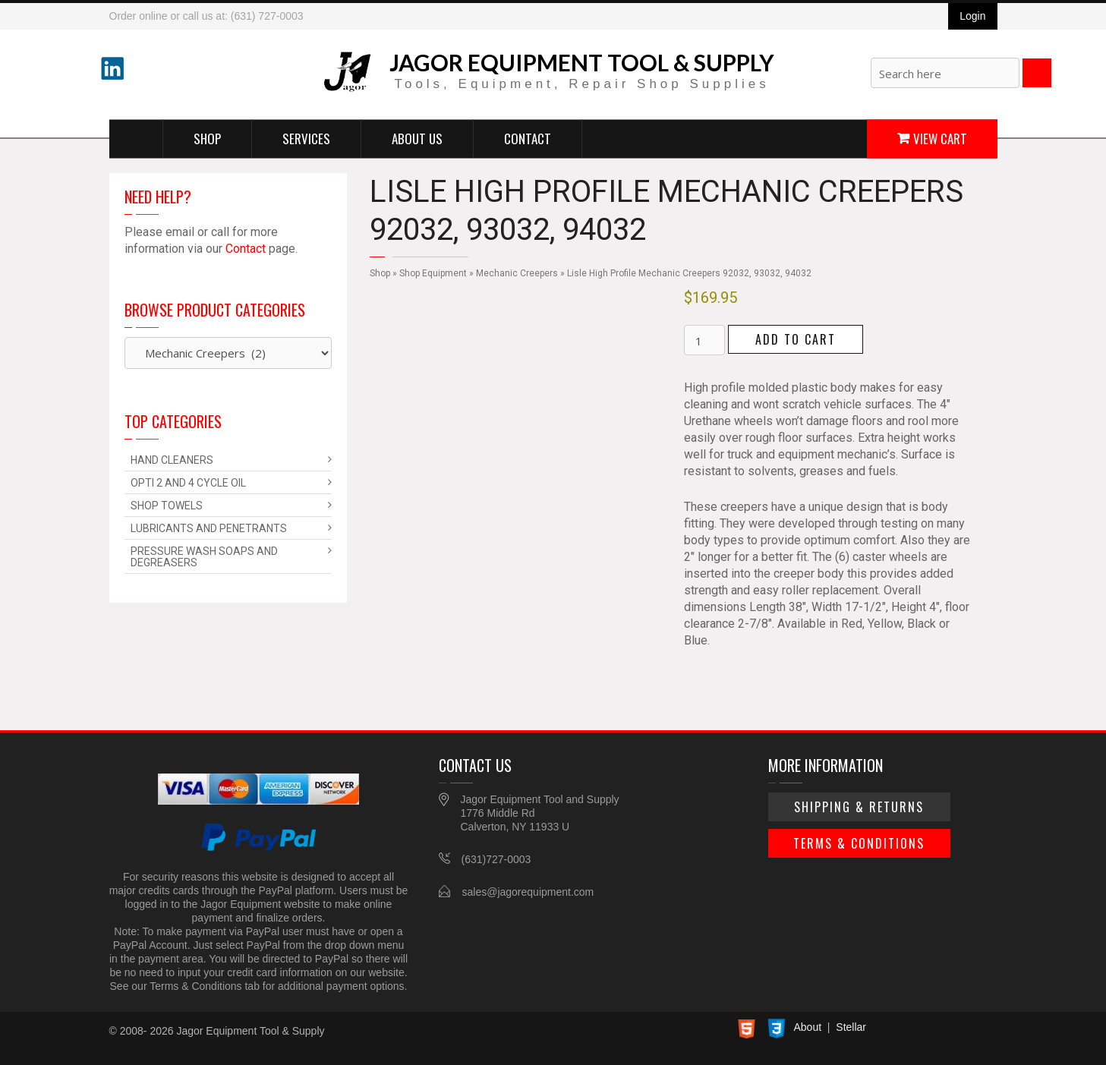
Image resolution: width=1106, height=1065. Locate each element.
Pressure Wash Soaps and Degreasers (204, 557)
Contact (527, 137)
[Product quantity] (704, 340)
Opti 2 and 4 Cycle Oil (188, 483)
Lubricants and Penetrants (209, 528)
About (808, 1027)
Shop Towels (167, 505)
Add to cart (795, 339)
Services (306, 137)
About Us (417, 137)
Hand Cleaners (172, 460)
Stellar (851, 1027)
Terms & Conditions (859, 843)
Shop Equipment (433, 273)
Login (972, 16)
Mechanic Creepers (517, 273)
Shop (207, 137)
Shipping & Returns (859, 807)
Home (136, 138)
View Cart (940, 137)
